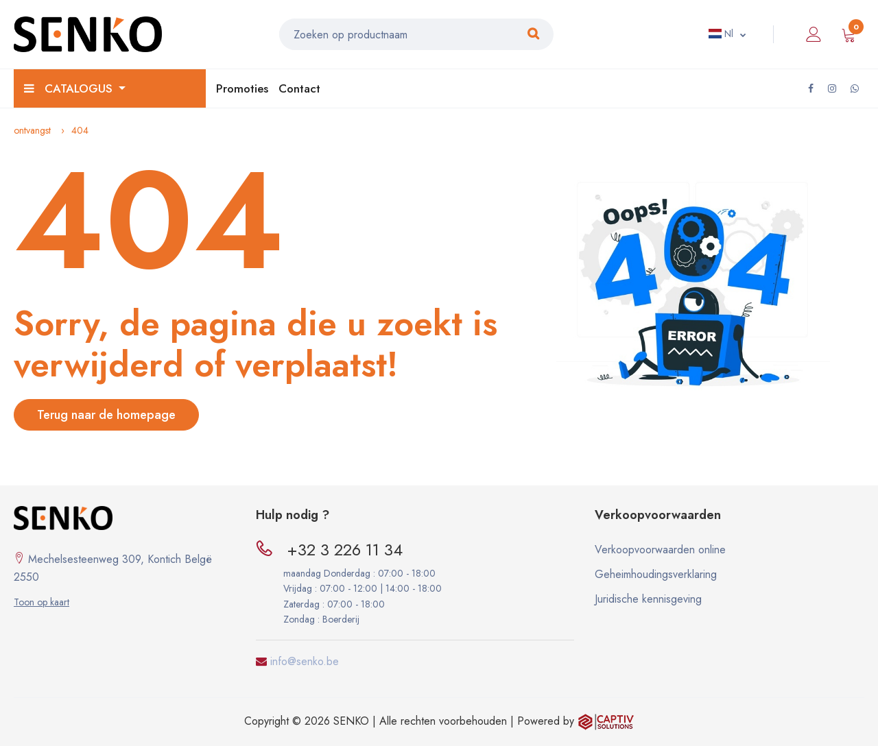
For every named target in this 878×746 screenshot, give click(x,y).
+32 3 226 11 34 (345, 550)
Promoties (242, 88)
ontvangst (32, 130)
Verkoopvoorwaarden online (660, 549)
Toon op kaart (41, 602)
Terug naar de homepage (106, 415)
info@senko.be (304, 661)
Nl (721, 33)
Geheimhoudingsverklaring (656, 574)
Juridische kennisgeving (648, 599)
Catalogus (70, 88)
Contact (299, 88)
